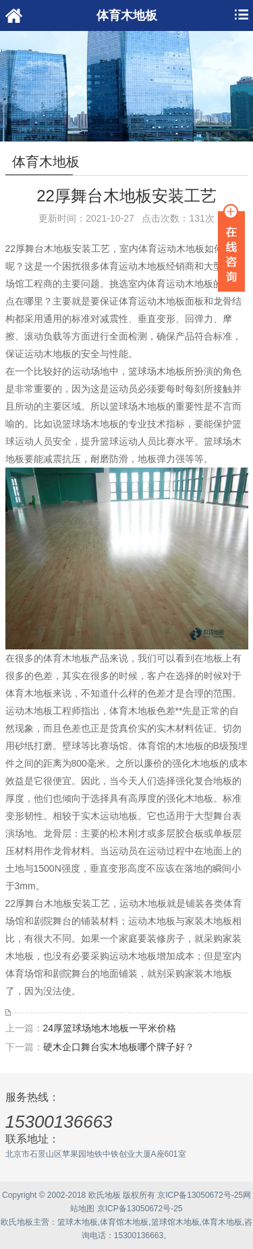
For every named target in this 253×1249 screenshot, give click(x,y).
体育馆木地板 (124, 1222)
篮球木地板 (77, 1222)
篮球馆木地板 (175, 1222)
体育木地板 (222, 1222)
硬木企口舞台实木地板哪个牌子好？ (118, 1047)
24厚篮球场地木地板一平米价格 (110, 1028)
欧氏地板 (17, 1222)
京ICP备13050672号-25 (200, 1195)
